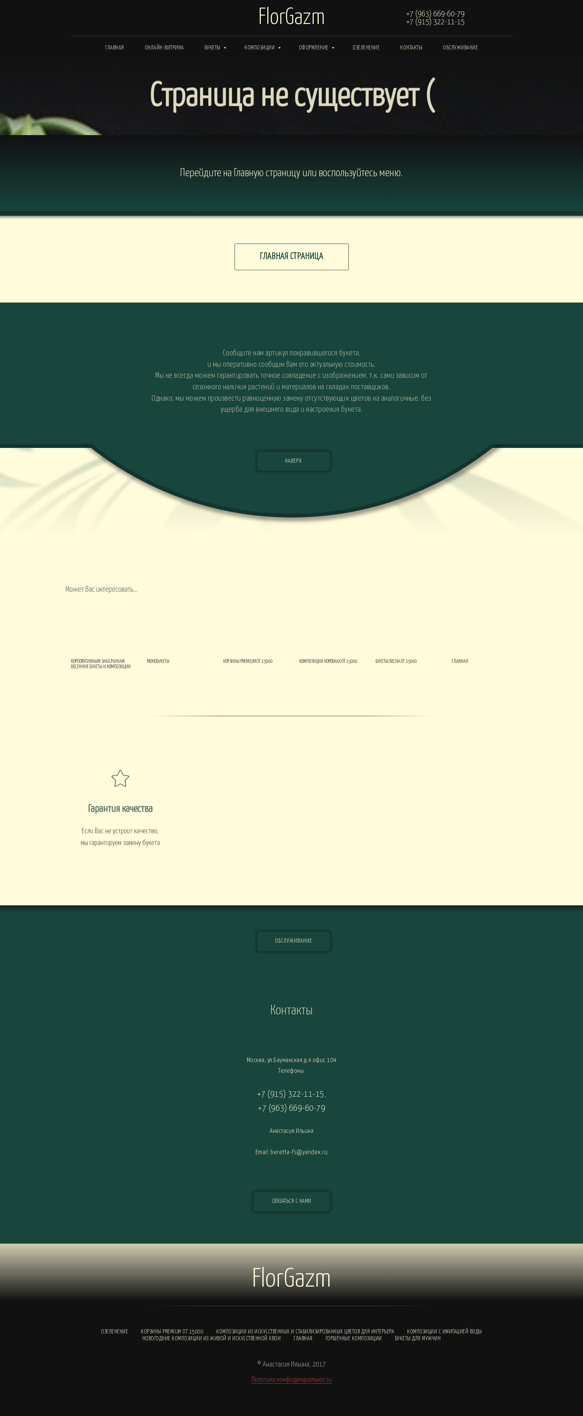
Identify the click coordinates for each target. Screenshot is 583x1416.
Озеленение (366, 48)
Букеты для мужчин (418, 1338)
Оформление (314, 48)
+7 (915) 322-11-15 (435, 22)
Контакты (411, 48)
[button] (292, 1201)
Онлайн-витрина (164, 48)
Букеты (213, 48)
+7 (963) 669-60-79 (435, 14)
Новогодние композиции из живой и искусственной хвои (211, 1338)
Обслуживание (460, 48)
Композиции (260, 48)
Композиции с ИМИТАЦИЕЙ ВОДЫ (444, 1332)
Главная (114, 48)
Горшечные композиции (354, 1338)
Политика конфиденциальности (292, 1379)
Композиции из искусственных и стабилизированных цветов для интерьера (305, 1332)
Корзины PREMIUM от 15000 (172, 1332)
